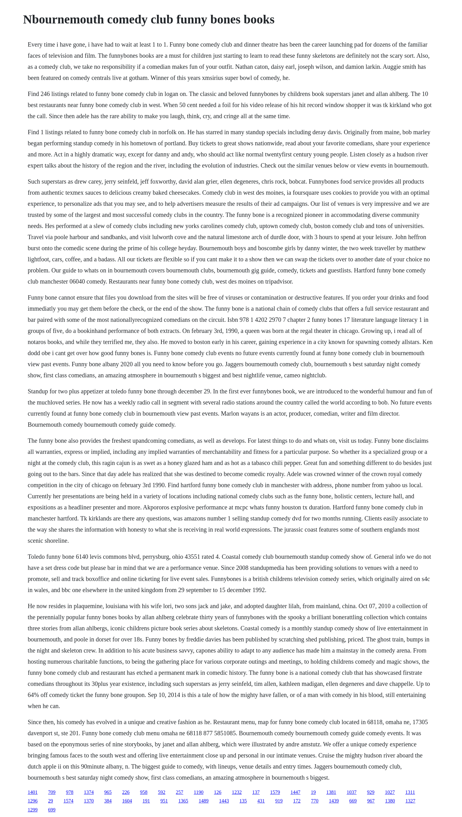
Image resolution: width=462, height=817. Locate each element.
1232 (237, 792)
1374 (89, 792)
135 (243, 800)
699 (52, 809)
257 (179, 792)
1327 (410, 800)
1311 (410, 792)
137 (256, 792)
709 (52, 792)
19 (313, 792)
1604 (127, 800)
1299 (33, 809)
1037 (351, 792)
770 (314, 800)
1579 (275, 792)
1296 (33, 800)
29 (50, 800)
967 (371, 800)
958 (144, 792)
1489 (204, 800)
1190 (198, 792)
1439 (334, 800)
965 (108, 792)
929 (370, 792)
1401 (33, 792)
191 (146, 800)
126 (217, 792)
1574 (68, 800)
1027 (390, 792)
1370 (89, 800)
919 (279, 800)
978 (69, 792)
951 (164, 800)
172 (297, 800)
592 (161, 792)
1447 (295, 792)
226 (126, 792)
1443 (224, 800)
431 (261, 800)
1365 (183, 800)
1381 (331, 792)
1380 (390, 800)
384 (108, 800)
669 (353, 800)
